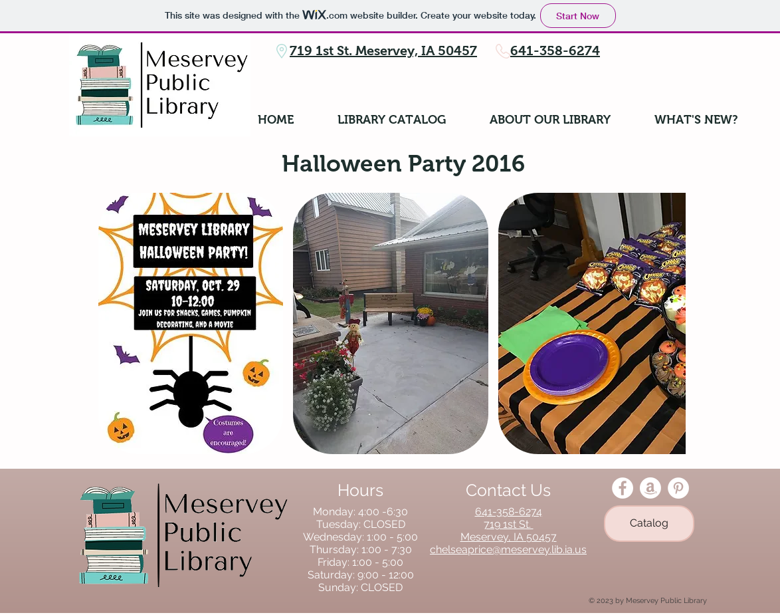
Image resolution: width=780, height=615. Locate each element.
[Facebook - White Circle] (622, 488)
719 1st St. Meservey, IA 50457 (383, 50)
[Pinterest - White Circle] (678, 488)
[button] (190, 323)
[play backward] (115, 323)
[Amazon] (650, 488)
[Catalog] (649, 523)
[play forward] (669, 323)
